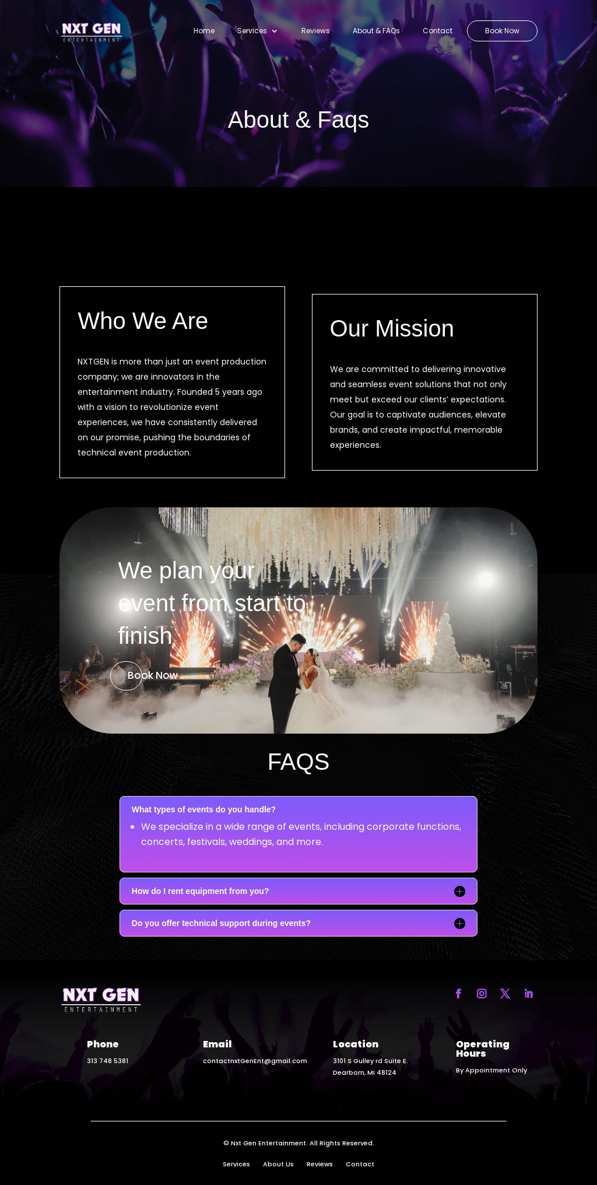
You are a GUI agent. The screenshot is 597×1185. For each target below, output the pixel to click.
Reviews (315, 31)
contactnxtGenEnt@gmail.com (255, 1060)
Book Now (502, 31)
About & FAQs (376, 31)
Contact (437, 31)
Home (204, 31)
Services (252, 31)
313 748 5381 (107, 1060)
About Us (278, 1164)
